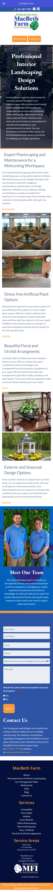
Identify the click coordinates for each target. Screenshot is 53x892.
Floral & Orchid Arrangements (26, 833)
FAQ (26, 788)
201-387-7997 (24, 9)
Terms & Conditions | (28, 884)
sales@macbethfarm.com (18, 752)
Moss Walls (26, 812)
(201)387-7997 (13, 748)
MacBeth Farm (26, 3)
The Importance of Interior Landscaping (26, 778)
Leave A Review (31, 888)
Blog (26, 792)
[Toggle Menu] (4, 3)
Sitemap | (19, 888)
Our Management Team (26, 781)
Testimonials (26, 785)
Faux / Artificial (26, 830)
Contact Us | (44, 884)
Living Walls (26, 809)
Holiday (26, 816)
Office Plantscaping (26, 823)
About (26, 775)
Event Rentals (26, 819)
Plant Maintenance (26, 826)
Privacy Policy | (10, 884)
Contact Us (26, 795)
